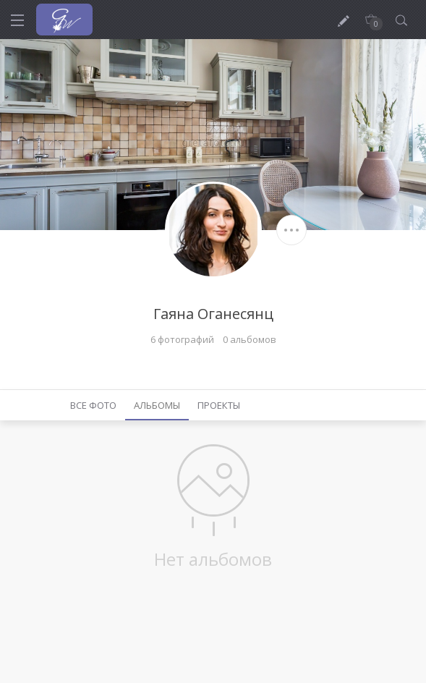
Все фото (93, 405)
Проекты (218, 405)
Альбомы (157, 405)
